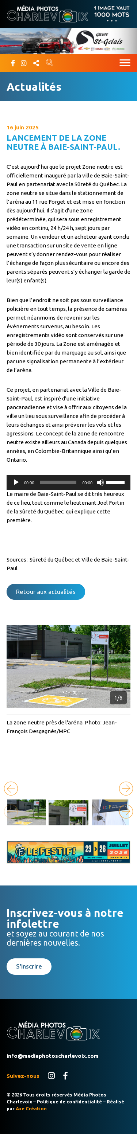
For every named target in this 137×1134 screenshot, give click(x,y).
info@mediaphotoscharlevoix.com (52, 1056)
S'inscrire (29, 966)
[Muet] (100, 482)
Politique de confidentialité (69, 1101)
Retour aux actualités (46, 591)
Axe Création (31, 1108)
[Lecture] (16, 482)
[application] (68, 482)
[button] (126, 788)
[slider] (58, 482)
